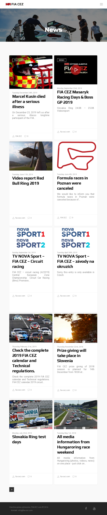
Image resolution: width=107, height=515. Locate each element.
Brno (61, 60)
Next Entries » (11, 489)
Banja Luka (20, 319)
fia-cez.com (63, 131)
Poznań (63, 146)
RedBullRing (21, 146)
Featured (19, 60)
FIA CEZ (17, 136)
